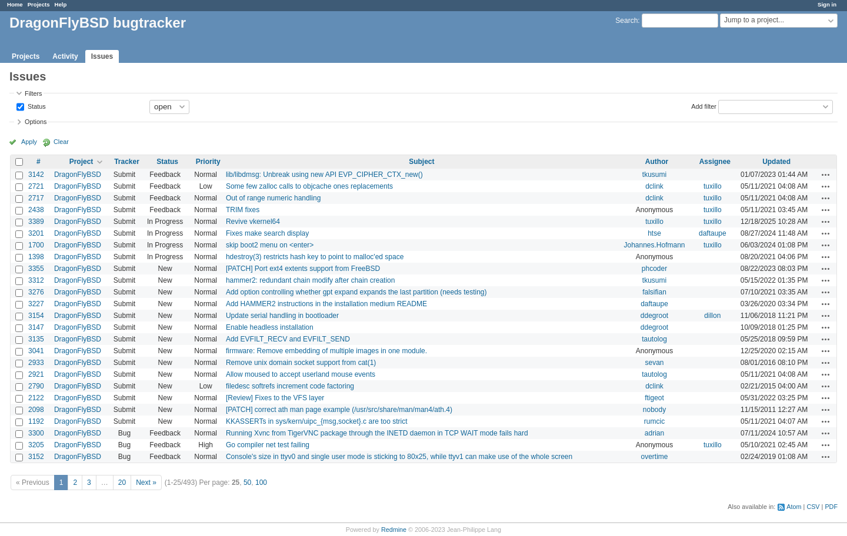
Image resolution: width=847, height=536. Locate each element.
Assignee (715, 162)
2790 (36, 386)
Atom (793, 506)
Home (15, 4)
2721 (36, 186)
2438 (36, 210)
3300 (36, 433)
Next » (146, 482)
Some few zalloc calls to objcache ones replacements (309, 186)
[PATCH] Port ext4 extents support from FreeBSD (303, 268)
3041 (36, 351)
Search (626, 20)
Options (35, 121)
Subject (421, 162)
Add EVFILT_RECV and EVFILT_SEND (288, 339)
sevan (654, 363)
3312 (36, 280)
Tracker (126, 162)
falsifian (654, 292)
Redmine (393, 529)
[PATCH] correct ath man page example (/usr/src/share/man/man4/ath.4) (339, 410)
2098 (36, 410)
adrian (654, 433)
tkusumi (654, 174)
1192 (36, 421)
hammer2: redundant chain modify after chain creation (310, 280)
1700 (36, 245)
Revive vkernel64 (253, 221)
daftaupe (712, 233)
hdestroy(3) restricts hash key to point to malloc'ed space (315, 257)
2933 (36, 363)
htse (654, 233)
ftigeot (654, 398)
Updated (776, 162)
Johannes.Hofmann (654, 245)
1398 (36, 257)
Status (36, 105)
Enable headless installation (270, 327)
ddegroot (654, 315)
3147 (36, 327)
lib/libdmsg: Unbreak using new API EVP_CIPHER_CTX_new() (324, 174)
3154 (36, 315)
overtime (654, 457)
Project (81, 162)
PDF (831, 506)
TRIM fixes (242, 210)
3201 (36, 233)
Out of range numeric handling (273, 198)
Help (61, 4)
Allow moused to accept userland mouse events (300, 374)
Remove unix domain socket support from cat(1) (301, 363)
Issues (102, 56)
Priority (208, 162)
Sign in (827, 4)
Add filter (703, 105)
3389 (36, 221)
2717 (36, 198)
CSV (812, 506)
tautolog (654, 339)
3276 (36, 292)
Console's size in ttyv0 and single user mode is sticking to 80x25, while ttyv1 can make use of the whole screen (399, 457)
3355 (36, 268)
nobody (654, 410)
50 (247, 482)
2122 (36, 398)
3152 (36, 457)
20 (122, 482)
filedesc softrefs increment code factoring (290, 386)
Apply (29, 141)
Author (656, 162)
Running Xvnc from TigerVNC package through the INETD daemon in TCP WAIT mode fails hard (377, 433)
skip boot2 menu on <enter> (270, 245)
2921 (36, 374)
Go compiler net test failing (267, 445)
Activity (65, 56)
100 (261, 482)
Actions (826, 174)
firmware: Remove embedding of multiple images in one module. (326, 351)
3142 (36, 174)
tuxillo (712, 186)
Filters (33, 93)
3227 (36, 304)
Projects (39, 4)
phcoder (654, 268)
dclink (654, 186)
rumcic (654, 421)
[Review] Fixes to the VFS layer (275, 398)
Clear (61, 141)
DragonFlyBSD (77, 174)
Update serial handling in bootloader (282, 315)
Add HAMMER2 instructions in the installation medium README (326, 304)
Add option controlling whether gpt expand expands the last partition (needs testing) (356, 292)
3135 (36, 339)
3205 (36, 445)
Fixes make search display (267, 233)
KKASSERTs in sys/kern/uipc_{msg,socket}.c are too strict (317, 421)
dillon (712, 315)
